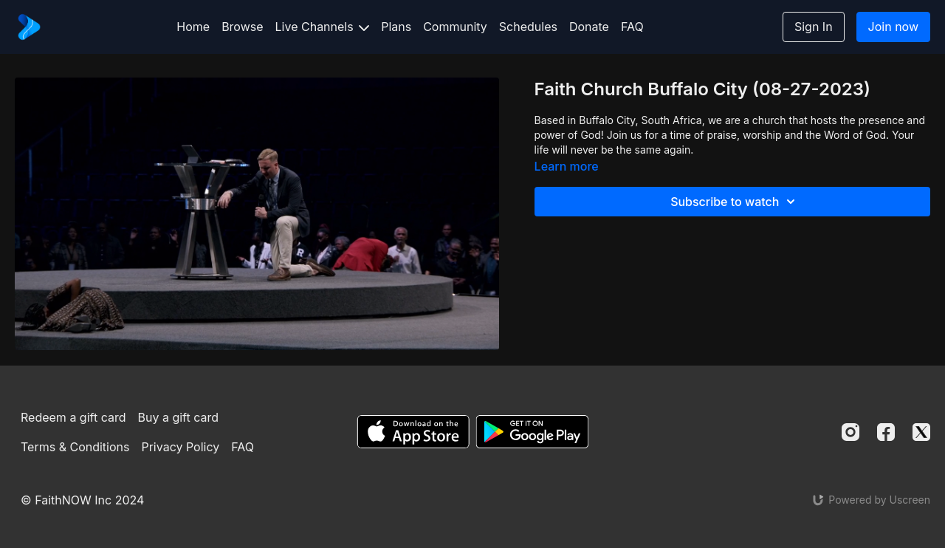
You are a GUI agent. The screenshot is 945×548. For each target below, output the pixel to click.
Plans (396, 26)
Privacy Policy (180, 446)
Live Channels (322, 26)
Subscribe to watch (735, 201)
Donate (589, 26)
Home (193, 26)
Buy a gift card (178, 417)
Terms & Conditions (75, 446)
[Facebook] (886, 432)
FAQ (632, 26)
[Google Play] (532, 431)
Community (455, 26)
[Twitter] (921, 432)
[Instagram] (850, 432)
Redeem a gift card (73, 417)
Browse (242, 26)
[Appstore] (413, 431)
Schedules (528, 26)
